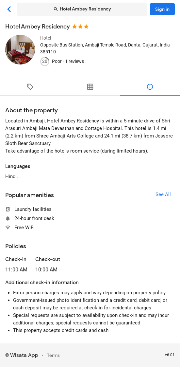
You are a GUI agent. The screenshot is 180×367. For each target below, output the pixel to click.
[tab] (30, 87)
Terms (53, 355)
